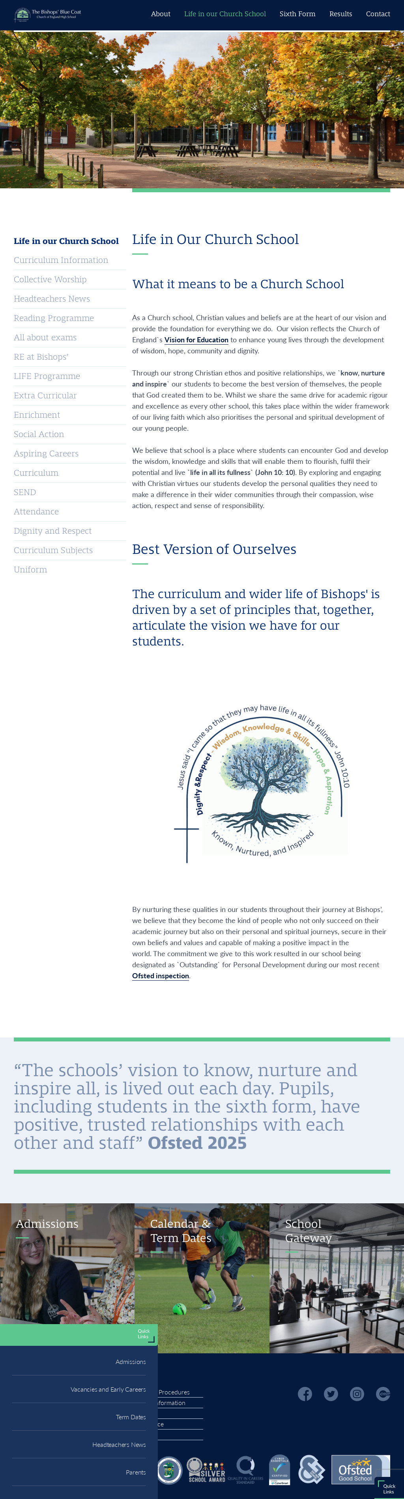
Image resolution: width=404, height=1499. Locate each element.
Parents (136, 452)
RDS (19, 491)
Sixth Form (298, 14)
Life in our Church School (225, 14)
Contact (378, 14)
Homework (102, 490)
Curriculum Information (61, 260)
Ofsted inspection (160, 975)
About (160, 14)
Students (139, 492)
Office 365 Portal (60, 493)
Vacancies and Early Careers (108, 369)
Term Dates (131, 397)
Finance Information (157, 1402)
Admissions (131, 342)
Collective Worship (50, 279)
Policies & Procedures (160, 1391)
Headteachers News (119, 425)
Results (340, 14)
